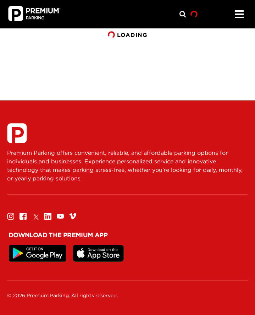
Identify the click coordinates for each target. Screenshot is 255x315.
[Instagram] (10, 216)
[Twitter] (35, 216)
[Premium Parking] (17, 133)
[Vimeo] (72, 216)
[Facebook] (23, 216)
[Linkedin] (47, 216)
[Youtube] (60, 216)
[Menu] (239, 14)
